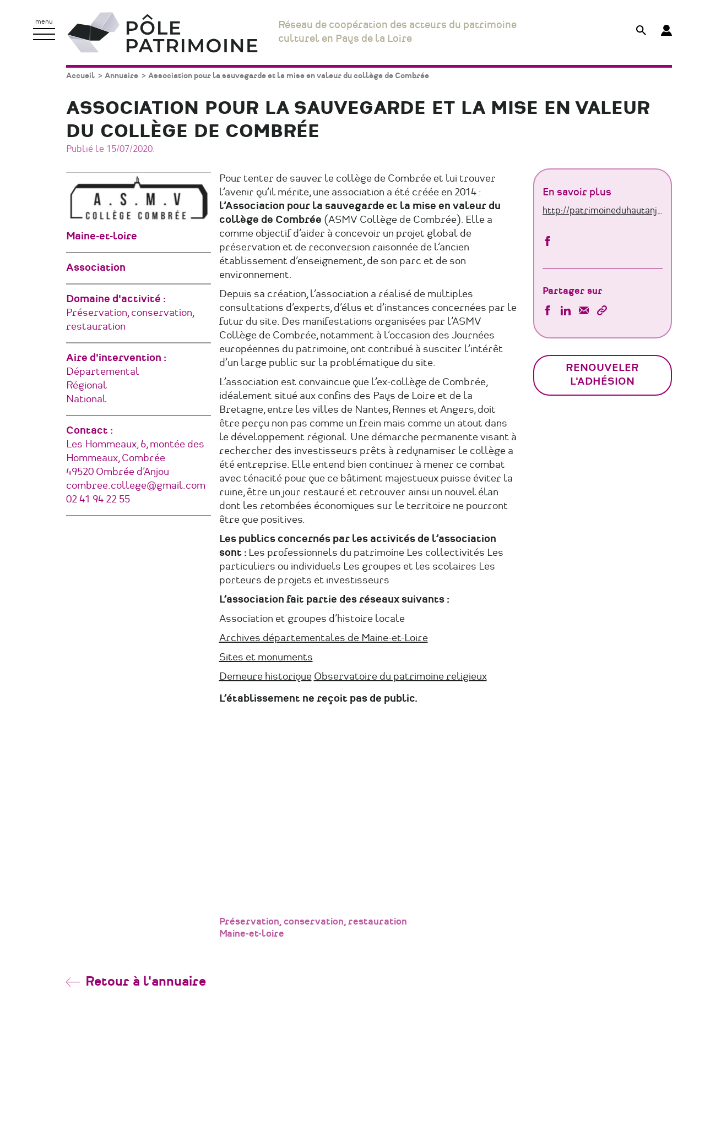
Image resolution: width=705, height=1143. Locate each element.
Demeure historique (265, 676)
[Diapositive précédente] (249, 794)
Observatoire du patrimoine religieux (400, 676)
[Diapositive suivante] (486, 794)
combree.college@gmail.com (135, 485)
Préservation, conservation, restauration (313, 922)
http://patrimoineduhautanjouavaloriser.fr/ (603, 211)
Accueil (80, 76)
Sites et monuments (266, 657)
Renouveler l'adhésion (602, 375)
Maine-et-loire (251, 934)
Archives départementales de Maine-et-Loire (323, 638)
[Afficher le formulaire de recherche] (641, 31)
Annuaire (121, 76)
